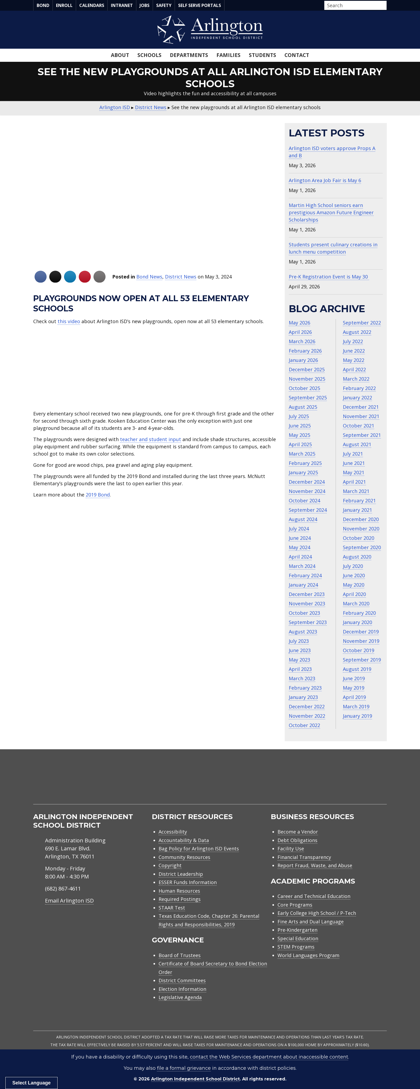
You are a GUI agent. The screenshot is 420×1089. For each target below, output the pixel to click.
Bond (43, 5)
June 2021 (354, 463)
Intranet (122, 5)
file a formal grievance (184, 1068)
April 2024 (300, 556)
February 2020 (359, 613)
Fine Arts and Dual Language (311, 921)
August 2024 (303, 519)
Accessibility (173, 831)
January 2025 (303, 472)
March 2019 (356, 706)
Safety (163, 5)
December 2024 (307, 482)
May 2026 (299, 322)
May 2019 (353, 688)
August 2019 (357, 669)
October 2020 (358, 538)
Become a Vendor (298, 831)
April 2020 (354, 594)
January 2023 (303, 697)
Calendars (91, 5)
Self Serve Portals (199, 5)
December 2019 (361, 631)
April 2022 (354, 369)
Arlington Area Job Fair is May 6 (325, 180)
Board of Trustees (180, 955)
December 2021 (361, 407)
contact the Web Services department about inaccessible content (269, 1057)
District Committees (182, 980)
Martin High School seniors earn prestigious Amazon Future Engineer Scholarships (331, 212)
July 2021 (353, 453)
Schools (149, 55)
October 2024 (304, 500)
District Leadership (181, 874)
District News (180, 276)
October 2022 (304, 725)
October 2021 (358, 425)
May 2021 (353, 472)
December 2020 (361, 519)
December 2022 (307, 706)
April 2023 (300, 669)
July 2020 (353, 566)
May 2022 (353, 360)
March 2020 (356, 603)
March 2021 (356, 491)
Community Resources (184, 857)
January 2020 (357, 622)
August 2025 (303, 407)
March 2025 (302, 453)
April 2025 (300, 444)
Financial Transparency (304, 857)
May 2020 (353, 585)
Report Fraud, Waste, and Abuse (315, 865)
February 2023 (305, 688)
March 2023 (302, 678)
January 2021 (357, 510)
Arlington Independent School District (195, 1079)
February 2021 (359, 500)
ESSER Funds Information (188, 882)
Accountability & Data (184, 840)
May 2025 (299, 435)
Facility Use (291, 848)
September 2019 (362, 659)
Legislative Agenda (180, 997)
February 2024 (305, 575)
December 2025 (307, 369)
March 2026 (302, 341)
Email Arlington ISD (69, 900)
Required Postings (180, 899)
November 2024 (307, 491)
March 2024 (302, 566)
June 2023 (300, 650)
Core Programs (295, 904)
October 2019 (358, 650)
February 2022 (359, 388)
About (120, 55)
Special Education (298, 938)
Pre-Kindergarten (297, 930)
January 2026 (303, 360)
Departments (189, 55)
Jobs (144, 5)
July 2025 (299, 416)
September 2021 (362, 435)
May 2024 (299, 547)
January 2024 (303, 585)
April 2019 (354, 697)
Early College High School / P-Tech (317, 913)
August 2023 (303, 631)
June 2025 (300, 425)
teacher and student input (150, 439)
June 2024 (300, 538)
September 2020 (362, 547)
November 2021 (361, 416)
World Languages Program (308, 955)
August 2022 (357, 332)
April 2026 (300, 332)
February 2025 (305, 463)
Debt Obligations (297, 840)
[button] (385, 5)
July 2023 (299, 641)
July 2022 (353, 341)
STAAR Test (172, 907)
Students (262, 55)
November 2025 (307, 379)
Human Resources (179, 891)
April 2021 (354, 482)
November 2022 (307, 716)
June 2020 (354, 575)
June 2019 (354, 678)
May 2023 (299, 659)
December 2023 (307, 594)
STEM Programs (296, 946)
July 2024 (299, 528)
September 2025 (308, 397)
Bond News (149, 276)
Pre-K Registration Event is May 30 (329, 276)
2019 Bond (98, 494)
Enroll (64, 5)
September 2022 (362, 322)
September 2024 (308, 510)
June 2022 (354, 350)
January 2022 (357, 397)
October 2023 (304, 613)
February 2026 (305, 350)
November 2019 (361, 641)
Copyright (170, 865)
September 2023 (308, 622)
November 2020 (361, 528)
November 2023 (307, 603)
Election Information (182, 989)
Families (228, 55)
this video (69, 321)
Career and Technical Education (314, 896)
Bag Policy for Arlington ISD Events (199, 848)
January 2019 (357, 716)
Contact (296, 55)
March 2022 (356, 379)
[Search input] (354, 5)
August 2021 (357, 444)
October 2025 (304, 388)
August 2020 (357, 556)
